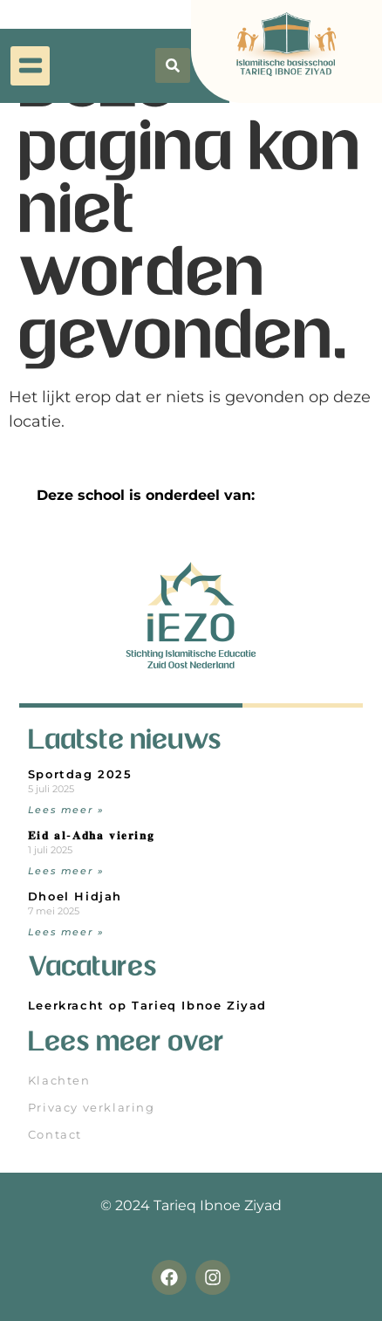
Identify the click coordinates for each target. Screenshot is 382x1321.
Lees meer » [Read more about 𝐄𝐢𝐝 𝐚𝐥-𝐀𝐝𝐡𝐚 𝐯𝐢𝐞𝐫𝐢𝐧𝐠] (66, 871)
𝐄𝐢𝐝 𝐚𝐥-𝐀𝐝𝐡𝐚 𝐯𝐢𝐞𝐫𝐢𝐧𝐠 (91, 835)
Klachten (59, 1080)
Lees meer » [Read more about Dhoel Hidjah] (66, 932)
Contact (55, 1134)
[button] (30, 59)
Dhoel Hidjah (75, 896)
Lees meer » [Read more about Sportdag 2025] (66, 810)
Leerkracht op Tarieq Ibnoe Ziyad (147, 1005)
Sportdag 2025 (80, 774)
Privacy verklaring (91, 1107)
